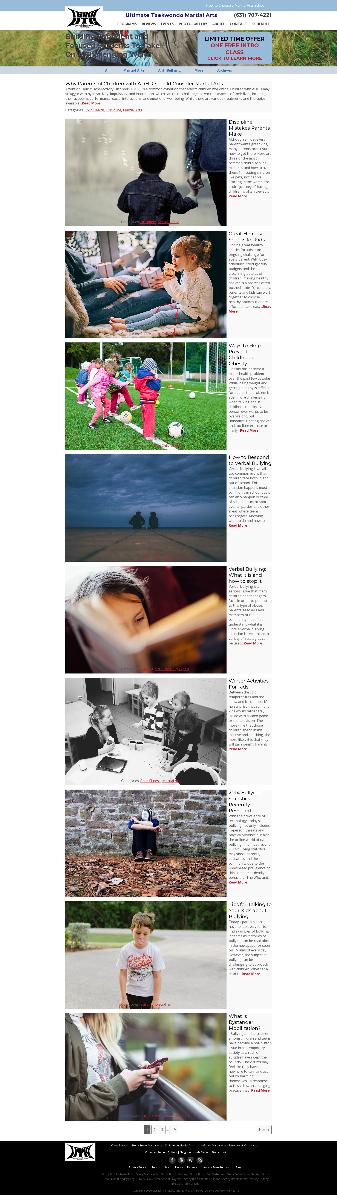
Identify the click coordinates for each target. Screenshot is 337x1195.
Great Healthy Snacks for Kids (247, 237)
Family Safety (168, 221)
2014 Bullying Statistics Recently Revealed (245, 802)
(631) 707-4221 (253, 15)
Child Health (94, 110)
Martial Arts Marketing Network (172, 1190)
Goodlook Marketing (225, 1190)
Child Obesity (172, 333)
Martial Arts (132, 110)
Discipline (113, 110)
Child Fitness (150, 780)
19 (174, 1129)
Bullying (146, 557)
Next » (264, 1129)
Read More (91, 103)
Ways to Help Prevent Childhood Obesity (245, 354)
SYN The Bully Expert (172, 557)
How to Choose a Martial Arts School (235, 5)
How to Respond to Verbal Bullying (250, 460)
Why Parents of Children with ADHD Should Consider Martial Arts (144, 84)
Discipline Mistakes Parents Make (249, 128)
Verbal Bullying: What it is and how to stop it (247, 575)
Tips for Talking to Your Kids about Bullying (250, 910)
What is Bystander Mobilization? (245, 1022)
